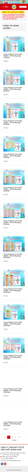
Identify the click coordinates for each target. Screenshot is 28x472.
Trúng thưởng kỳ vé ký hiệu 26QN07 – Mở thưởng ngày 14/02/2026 (12, 324)
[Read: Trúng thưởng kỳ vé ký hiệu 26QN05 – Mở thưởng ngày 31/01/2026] (14, 378)
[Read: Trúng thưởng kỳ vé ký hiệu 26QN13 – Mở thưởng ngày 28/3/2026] (14, 110)
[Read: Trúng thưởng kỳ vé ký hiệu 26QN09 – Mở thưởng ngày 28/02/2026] (14, 243)
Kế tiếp (15, 440)
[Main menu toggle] (5, 7)
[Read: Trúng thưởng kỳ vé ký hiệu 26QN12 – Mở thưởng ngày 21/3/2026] (14, 143)
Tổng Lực (19, 470)
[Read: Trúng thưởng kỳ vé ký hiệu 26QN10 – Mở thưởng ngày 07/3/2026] (14, 210)
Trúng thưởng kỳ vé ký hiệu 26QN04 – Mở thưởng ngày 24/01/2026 (12, 423)
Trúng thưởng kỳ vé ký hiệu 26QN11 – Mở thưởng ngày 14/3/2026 (12, 189)
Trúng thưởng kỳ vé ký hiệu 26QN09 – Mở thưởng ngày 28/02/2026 (12, 255)
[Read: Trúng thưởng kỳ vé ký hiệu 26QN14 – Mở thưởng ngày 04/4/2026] (14, 77)
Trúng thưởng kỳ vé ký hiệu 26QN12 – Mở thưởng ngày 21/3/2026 (12, 155)
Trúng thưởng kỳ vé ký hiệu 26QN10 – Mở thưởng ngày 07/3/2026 (12, 222)
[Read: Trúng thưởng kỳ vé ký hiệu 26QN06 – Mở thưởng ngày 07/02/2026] (14, 345)
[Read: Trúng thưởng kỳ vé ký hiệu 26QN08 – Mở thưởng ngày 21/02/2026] (14, 278)
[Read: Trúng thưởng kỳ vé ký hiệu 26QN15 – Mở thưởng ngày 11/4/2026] (14, 44)
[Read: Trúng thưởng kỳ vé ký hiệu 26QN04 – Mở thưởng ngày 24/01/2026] (14, 411)
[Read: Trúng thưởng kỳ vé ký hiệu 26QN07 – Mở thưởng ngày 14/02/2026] (14, 311)
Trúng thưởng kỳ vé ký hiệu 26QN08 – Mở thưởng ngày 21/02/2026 (12, 290)
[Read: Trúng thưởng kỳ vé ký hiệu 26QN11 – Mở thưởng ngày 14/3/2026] (14, 177)
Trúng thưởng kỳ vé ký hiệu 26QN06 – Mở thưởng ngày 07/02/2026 (12, 357)
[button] (23, 7)
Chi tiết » (6, 61)
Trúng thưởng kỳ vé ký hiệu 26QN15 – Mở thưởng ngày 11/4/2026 (12, 55)
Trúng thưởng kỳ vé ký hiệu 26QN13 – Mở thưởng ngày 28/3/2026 (12, 122)
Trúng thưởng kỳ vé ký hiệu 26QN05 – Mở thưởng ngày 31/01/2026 (12, 390)
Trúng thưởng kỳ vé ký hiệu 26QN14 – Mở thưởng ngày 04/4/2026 (12, 89)
